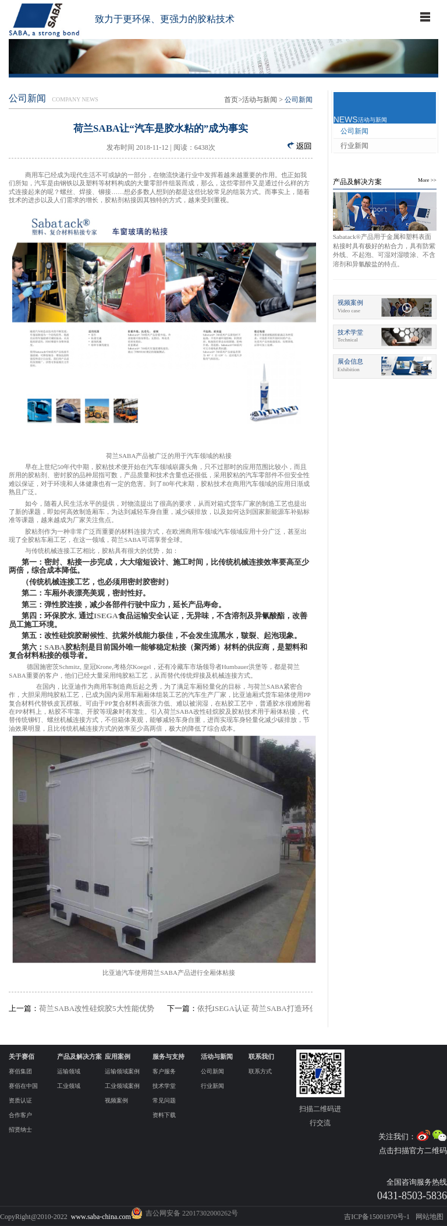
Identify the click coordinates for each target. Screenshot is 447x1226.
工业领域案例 (122, 1086)
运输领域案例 (122, 1071)
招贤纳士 (20, 1129)
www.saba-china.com (101, 1217)
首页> (233, 100)
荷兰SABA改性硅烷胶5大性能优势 (81, 1008)
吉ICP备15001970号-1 (377, 1217)
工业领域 (68, 1086)
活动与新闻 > (262, 100)
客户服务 (164, 1071)
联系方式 (260, 1071)
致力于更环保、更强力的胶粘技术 (165, 19)
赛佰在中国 (23, 1086)
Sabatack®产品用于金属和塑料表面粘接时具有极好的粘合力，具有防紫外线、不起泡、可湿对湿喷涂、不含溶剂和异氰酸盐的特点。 (384, 250)
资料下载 (164, 1115)
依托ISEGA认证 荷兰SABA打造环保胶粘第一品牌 (240, 1008)
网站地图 (430, 1217)
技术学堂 (164, 1086)
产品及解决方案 (357, 182)
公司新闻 (354, 131)
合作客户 (20, 1115)
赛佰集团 (20, 1071)
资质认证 (20, 1100)
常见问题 (164, 1100)
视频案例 (116, 1100)
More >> (427, 180)
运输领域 (68, 1071)
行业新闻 (354, 146)
